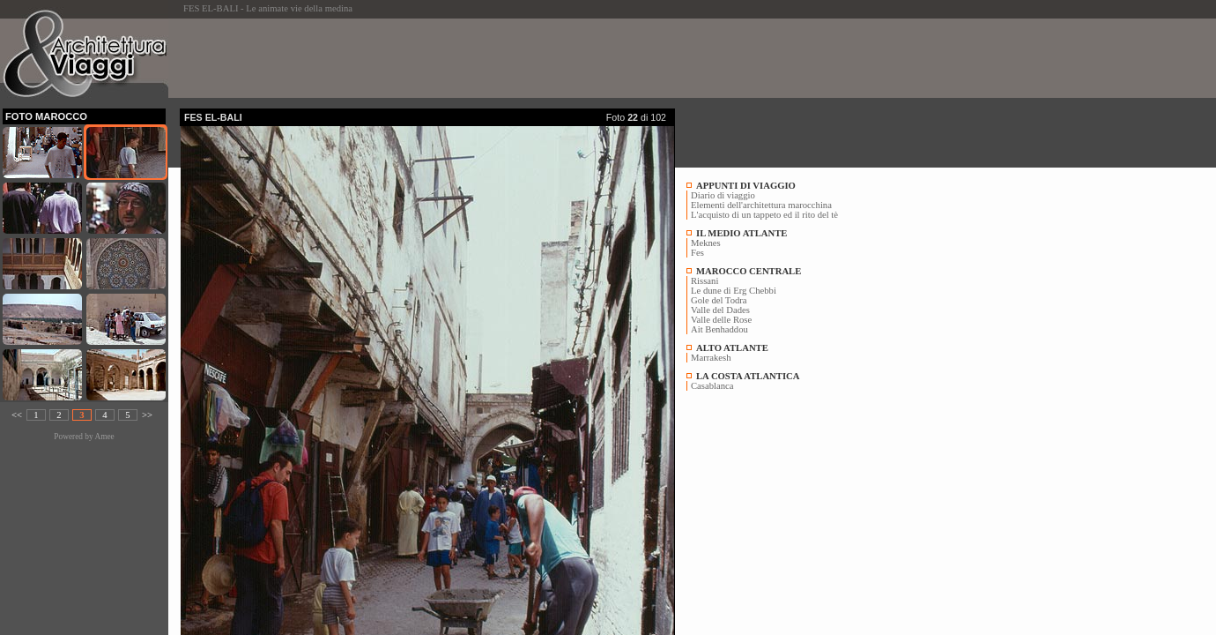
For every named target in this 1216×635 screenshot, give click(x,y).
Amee (104, 436)
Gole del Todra (719, 300)
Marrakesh (711, 357)
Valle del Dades (720, 310)
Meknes (706, 243)
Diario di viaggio (723, 195)
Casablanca (712, 386)
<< (16, 415)
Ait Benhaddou (719, 329)
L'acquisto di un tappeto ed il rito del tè (764, 215)
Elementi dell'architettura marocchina (761, 205)
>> (147, 415)
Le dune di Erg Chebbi (733, 290)
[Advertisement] (500, 58)
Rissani (704, 281)
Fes (697, 253)
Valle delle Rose (721, 320)
